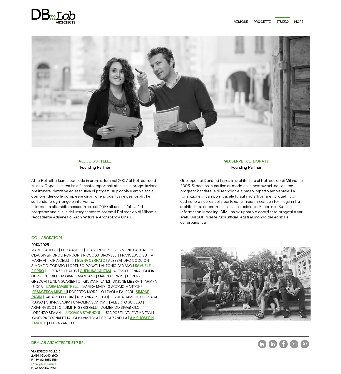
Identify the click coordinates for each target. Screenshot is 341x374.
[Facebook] (283, 344)
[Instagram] (294, 344)
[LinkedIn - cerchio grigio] (273, 344)
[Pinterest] (305, 344)
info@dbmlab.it (43, 364)
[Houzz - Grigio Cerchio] (262, 344)
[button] (91, 260)
